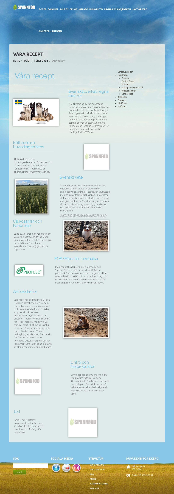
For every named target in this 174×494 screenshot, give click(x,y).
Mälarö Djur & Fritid (91, 9)
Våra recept (127, 94)
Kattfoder (122, 97)
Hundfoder (41, 61)
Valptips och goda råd (132, 87)
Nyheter (44, 31)
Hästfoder (122, 103)
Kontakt (94, 488)
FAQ (92, 474)
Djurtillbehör (68, 9)
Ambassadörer (129, 90)
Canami (125, 78)
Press (93, 479)
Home (16, 61)
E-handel (53, 9)
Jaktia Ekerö (139, 9)
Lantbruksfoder (125, 72)
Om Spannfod (97, 465)
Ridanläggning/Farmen (117, 9)
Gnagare (122, 100)
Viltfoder (122, 106)
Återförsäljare (99, 484)
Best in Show (128, 81)
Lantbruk (56, 31)
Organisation (97, 470)
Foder (42, 9)
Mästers (126, 84)
